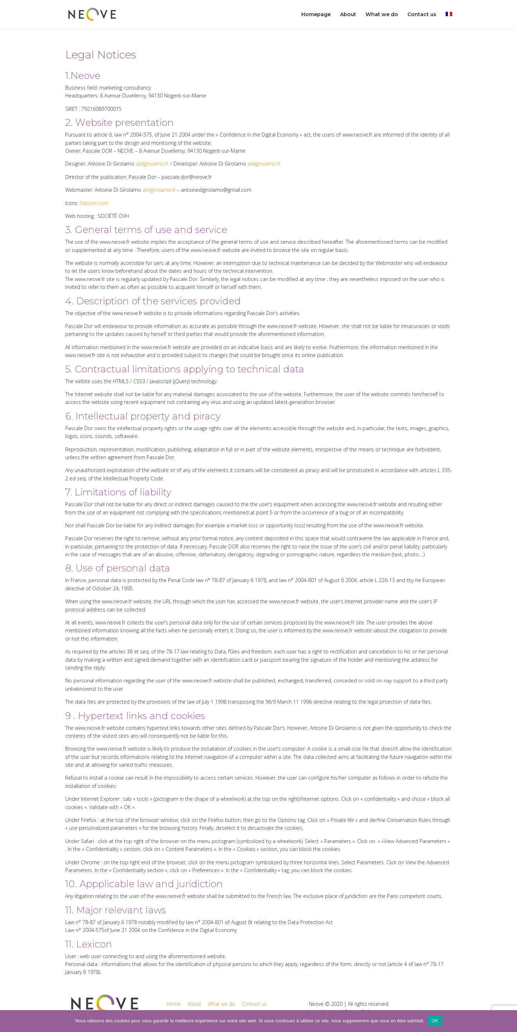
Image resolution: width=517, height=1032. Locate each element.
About (348, 15)
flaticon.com (94, 203)
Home (174, 1003)
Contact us (421, 15)
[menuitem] (449, 20)
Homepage (316, 15)
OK (434, 1020)
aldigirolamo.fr (153, 163)
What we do (381, 15)
